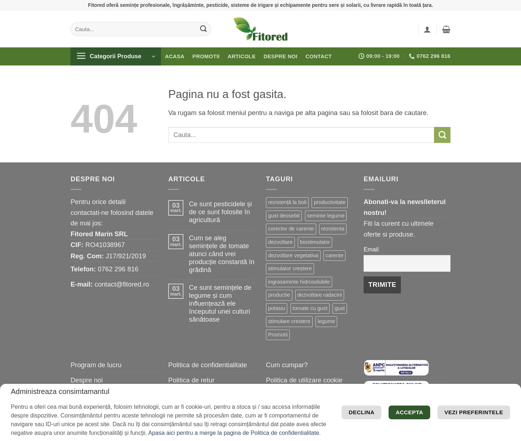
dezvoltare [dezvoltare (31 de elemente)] (280, 242)
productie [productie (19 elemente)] (279, 295)
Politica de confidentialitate (207, 365)
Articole (242, 56)
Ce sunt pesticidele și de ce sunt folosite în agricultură (220, 212)
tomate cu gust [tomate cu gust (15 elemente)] (310, 308)
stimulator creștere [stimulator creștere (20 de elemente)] (290, 268)
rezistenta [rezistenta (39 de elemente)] (332, 229)
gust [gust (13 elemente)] (340, 308)
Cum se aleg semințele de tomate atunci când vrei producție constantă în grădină (221, 253)
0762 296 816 (118, 269)
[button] (427, 29)
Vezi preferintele (466, 397)
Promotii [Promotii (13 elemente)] (278, 335)
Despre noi (281, 56)
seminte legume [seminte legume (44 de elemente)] (326, 216)
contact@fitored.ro (121, 284)
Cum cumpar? (287, 365)
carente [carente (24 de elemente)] (334, 255)
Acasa (175, 56)
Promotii (206, 56)
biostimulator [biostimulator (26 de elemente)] (315, 242)
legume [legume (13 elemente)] (326, 321)
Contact (318, 56)
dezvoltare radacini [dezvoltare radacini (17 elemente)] (319, 295)
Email (371, 249)
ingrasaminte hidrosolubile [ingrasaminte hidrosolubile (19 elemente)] (299, 282)
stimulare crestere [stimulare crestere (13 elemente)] (289, 321)
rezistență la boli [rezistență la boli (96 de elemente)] (287, 202)
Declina (423, 419)
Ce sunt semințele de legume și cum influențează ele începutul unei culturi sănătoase (220, 303)
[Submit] (203, 29)
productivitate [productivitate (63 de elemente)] (329, 202)
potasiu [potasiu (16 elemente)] (276, 308)
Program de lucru (96, 365)
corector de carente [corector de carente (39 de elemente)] (291, 229)
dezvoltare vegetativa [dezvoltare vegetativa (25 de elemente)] (293, 255)
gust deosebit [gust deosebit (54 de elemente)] (284, 216)
